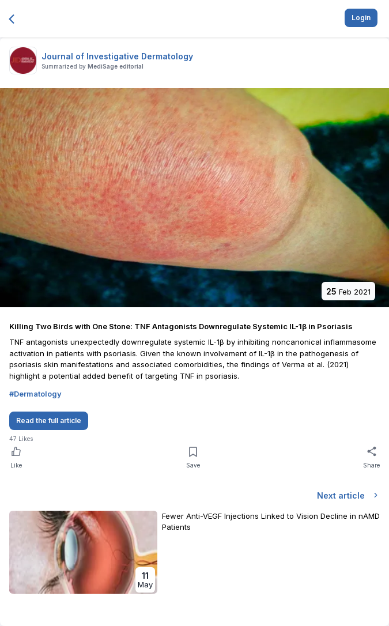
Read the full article (48, 420)
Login (361, 17)
